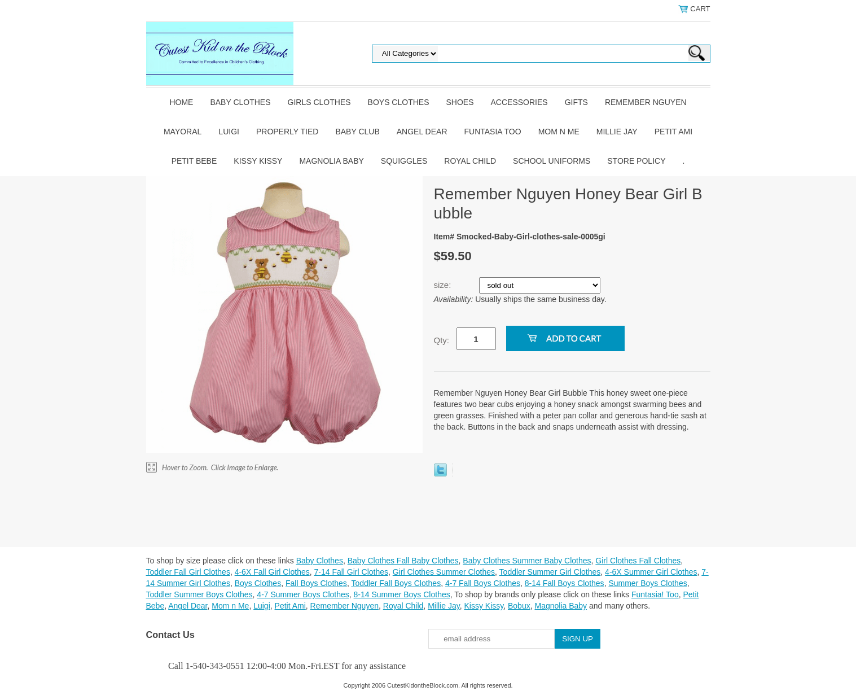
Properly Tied (287, 131)
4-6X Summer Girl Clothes (651, 571)
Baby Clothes (240, 102)
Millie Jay (617, 131)
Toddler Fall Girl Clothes (188, 571)
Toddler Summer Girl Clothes (550, 571)
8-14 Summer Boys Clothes (402, 594)
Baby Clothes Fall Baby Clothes (403, 560)
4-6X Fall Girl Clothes (272, 571)
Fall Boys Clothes (316, 583)
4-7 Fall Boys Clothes (482, 583)
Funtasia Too (492, 131)
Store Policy (636, 160)
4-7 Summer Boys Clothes (303, 594)
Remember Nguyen (646, 102)
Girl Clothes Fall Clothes (638, 560)
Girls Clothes (319, 102)
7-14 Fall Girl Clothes (351, 571)
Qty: (442, 340)
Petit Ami (673, 131)
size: (444, 285)
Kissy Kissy (258, 160)
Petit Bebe (194, 160)
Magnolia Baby (331, 160)
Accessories (519, 102)
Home (181, 102)
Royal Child (470, 160)
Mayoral (182, 131)
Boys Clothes (398, 102)
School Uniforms (551, 160)
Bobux (519, 605)
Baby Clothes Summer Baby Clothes (527, 560)
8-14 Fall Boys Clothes (564, 583)
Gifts (576, 102)
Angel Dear (422, 131)
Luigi (228, 131)
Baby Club (357, 131)
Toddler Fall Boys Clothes (396, 583)
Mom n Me (559, 131)
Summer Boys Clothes (647, 583)
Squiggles (404, 160)
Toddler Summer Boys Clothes (199, 594)
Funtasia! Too (655, 594)
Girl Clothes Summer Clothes (444, 571)
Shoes (460, 102)
